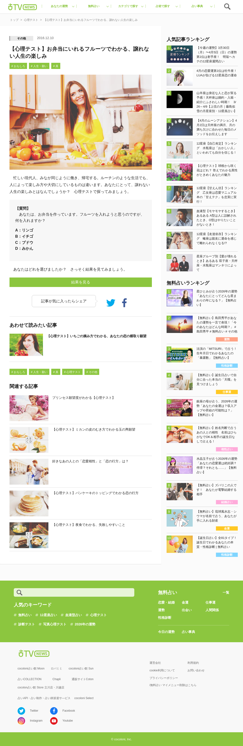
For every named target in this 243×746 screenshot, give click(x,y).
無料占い (25, 615)
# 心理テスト (72, 372)
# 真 (55, 66)
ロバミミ (56, 668)
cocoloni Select (83, 698)
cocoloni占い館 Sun (81, 668)
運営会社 (155, 662)
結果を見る (80, 282)
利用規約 (193, 662)
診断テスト (26, 624)
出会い (187, 610)
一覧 (226, 592)
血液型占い (73, 615)
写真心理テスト (54, 624)
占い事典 (188, 632)
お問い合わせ (196, 670)
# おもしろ (18, 66)
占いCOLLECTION (30, 679)
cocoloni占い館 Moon (31, 668)
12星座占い (48, 615)
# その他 (91, 372)
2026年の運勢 (85, 624)
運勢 (161, 610)
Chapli (56, 679)
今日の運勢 (166, 632)
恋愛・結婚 (166, 602)
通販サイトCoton (82, 679)
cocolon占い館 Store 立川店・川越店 (41, 687)
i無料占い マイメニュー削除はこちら (173, 685)
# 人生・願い (39, 66)
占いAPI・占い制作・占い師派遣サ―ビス (44, 698)
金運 (185, 602)
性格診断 (164, 617)
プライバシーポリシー (164, 678)
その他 (21, 38)
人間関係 (212, 610)
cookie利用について (162, 670)
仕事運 (210, 602)
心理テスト (98, 615)
